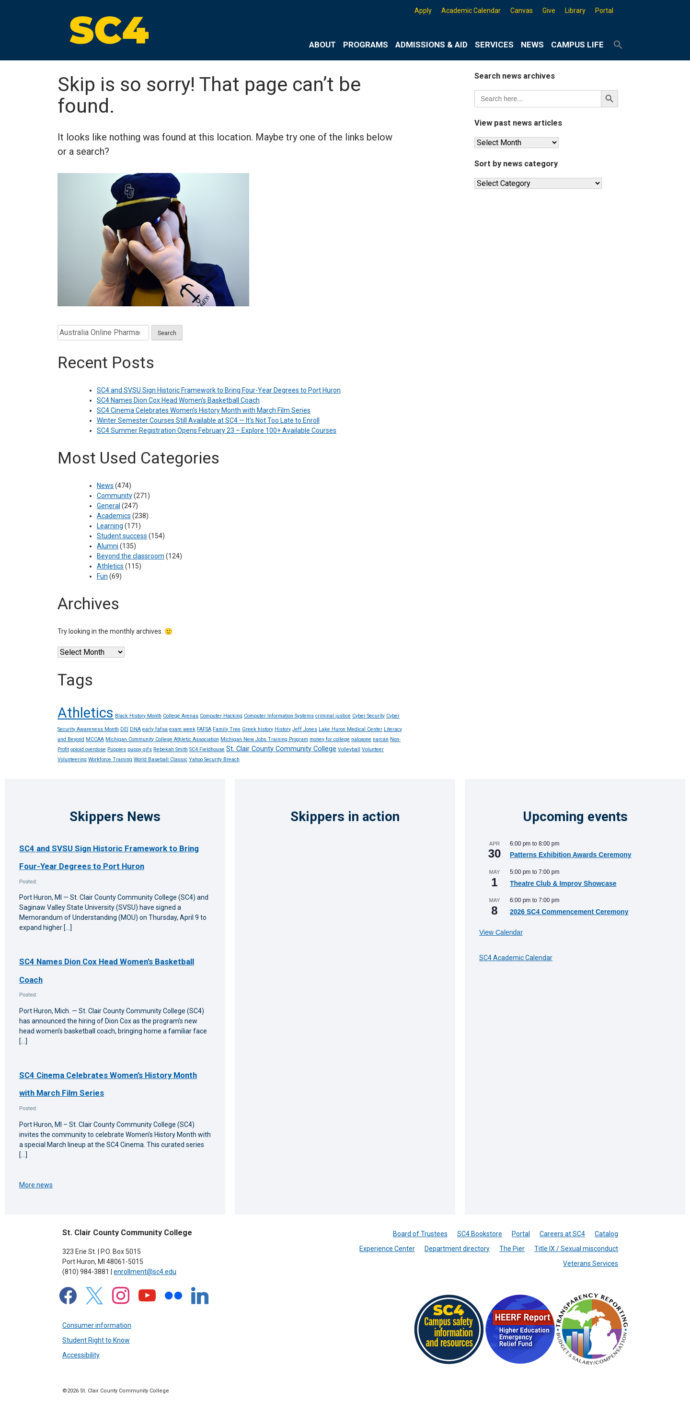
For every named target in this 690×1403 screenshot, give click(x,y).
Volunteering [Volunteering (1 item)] (72, 759)
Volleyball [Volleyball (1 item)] (349, 749)
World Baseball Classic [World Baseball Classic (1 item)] (160, 759)
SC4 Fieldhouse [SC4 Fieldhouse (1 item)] (207, 749)
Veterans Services (590, 1263)
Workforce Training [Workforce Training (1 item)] (110, 759)
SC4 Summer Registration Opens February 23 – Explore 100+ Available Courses (216, 430)
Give (548, 10)
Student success (122, 536)
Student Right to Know (96, 1340)
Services (494, 44)
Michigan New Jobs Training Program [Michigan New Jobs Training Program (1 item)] (264, 739)
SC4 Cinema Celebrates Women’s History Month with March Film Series (203, 410)
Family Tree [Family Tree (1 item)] (227, 729)
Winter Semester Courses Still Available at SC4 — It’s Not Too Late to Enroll (208, 420)
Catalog (606, 1234)
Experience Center (387, 1248)
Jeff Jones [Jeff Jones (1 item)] (304, 729)
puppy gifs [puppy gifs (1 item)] (139, 749)
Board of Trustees (420, 1234)
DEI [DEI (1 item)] (124, 729)
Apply (423, 10)
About (322, 44)
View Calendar (501, 932)
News (532, 44)
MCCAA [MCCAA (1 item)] (95, 739)
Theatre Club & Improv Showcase (563, 883)
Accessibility (81, 1355)
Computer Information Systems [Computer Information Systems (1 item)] (279, 716)
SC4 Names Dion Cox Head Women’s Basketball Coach (178, 400)
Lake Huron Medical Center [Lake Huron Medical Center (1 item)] (350, 729)
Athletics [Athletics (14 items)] (86, 713)
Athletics (110, 566)
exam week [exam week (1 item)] (182, 729)
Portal (604, 10)
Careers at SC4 (562, 1234)
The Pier (512, 1248)
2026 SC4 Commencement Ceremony (569, 912)
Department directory (457, 1248)
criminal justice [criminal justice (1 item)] (333, 716)
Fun (102, 576)
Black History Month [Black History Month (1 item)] (138, 716)
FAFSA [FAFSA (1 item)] (204, 729)
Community (114, 495)
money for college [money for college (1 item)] (330, 739)
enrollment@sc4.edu (145, 1271)
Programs (365, 44)
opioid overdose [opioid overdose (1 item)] (88, 749)
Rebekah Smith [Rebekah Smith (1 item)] (170, 749)
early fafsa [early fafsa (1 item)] (155, 729)
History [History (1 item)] (283, 729)
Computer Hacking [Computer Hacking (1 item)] (221, 716)
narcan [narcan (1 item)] (381, 739)
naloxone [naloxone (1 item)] (361, 739)
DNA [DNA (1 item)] (135, 729)
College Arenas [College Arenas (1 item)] (180, 716)
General (108, 506)
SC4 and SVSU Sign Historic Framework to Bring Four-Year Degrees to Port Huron (219, 390)
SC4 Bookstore (479, 1234)
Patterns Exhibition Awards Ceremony (571, 854)
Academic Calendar (471, 10)
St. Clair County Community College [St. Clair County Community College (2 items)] (281, 749)
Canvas (521, 10)
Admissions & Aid (431, 44)
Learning (110, 526)
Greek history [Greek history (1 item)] (257, 729)
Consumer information (96, 1325)
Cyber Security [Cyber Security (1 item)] (368, 716)
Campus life (577, 44)
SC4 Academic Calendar (515, 958)
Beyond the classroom (130, 556)
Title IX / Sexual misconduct (576, 1248)
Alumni (107, 546)
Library (575, 10)
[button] (618, 45)
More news (36, 1185)
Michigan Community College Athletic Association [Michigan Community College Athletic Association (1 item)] (162, 739)
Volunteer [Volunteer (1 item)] (373, 749)
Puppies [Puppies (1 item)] (116, 749)
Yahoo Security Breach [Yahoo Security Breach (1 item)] (214, 759)
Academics (114, 516)
